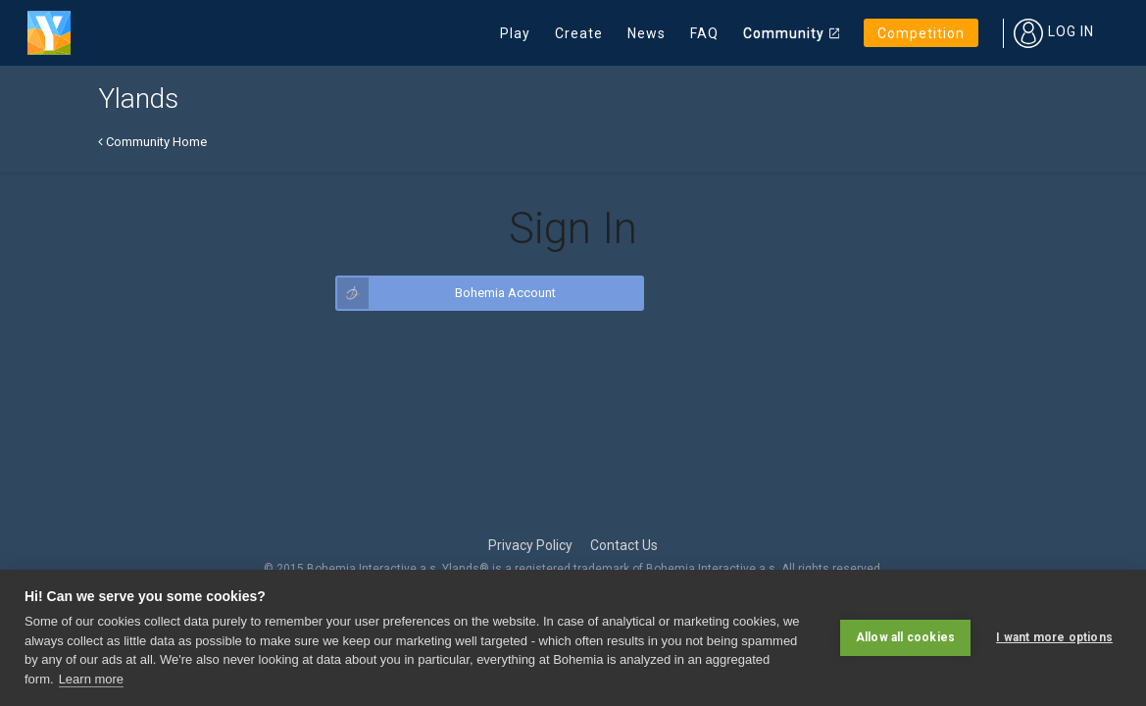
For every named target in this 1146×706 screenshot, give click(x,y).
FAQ (704, 33)
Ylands (138, 98)
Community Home (152, 141)
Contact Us (624, 545)
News (646, 33)
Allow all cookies (905, 637)
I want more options (1054, 637)
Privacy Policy (530, 545)
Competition (921, 33)
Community (783, 33)
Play (515, 33)
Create (579, 33)
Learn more (91, 679)
